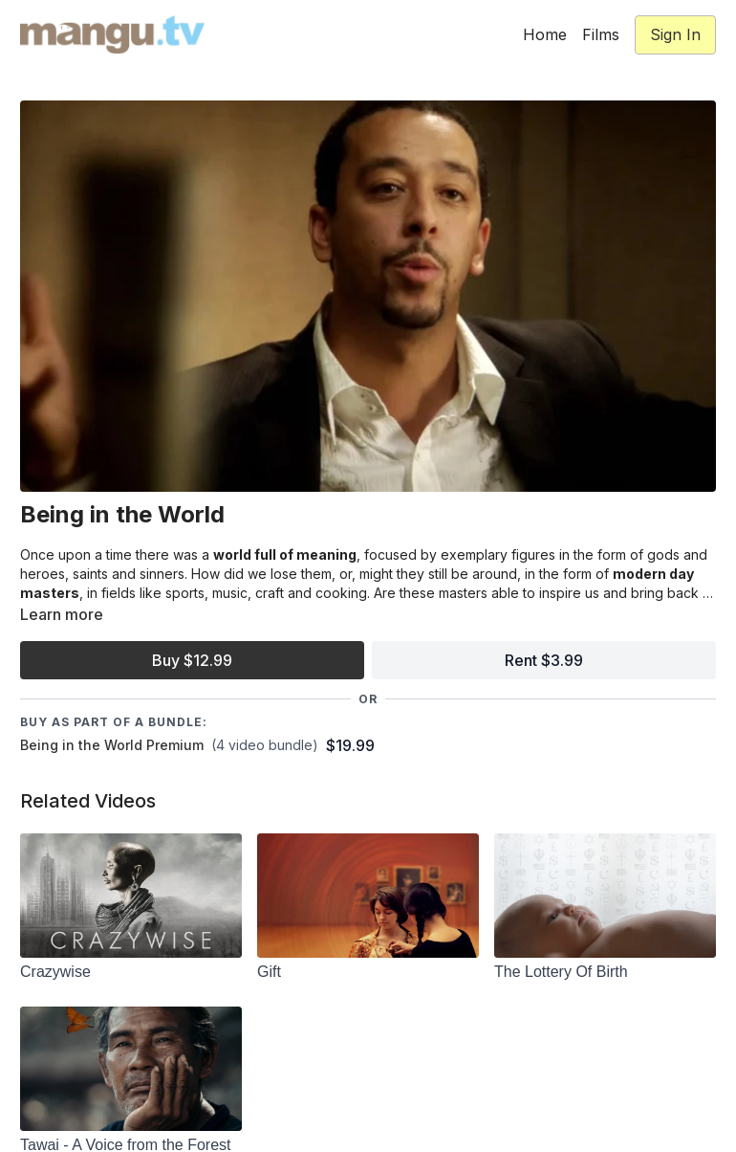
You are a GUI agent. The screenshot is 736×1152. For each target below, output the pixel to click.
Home (545, 34)
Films (600, 34)
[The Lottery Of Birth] (605, 972)
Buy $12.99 (192, 660)
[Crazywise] (131, 972)
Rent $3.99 (544, 660)
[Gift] (368, 972)
